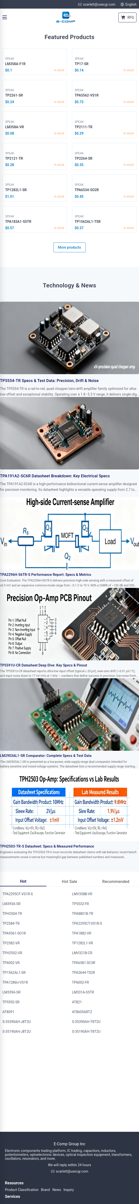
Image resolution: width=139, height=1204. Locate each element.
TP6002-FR (80, 982)
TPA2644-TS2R (83, 973)
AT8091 (8, 1012)
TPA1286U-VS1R (15, 982)
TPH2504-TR (12, 914)
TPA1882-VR (81, 933)
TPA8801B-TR (82, 914)
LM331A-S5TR (83, 992)
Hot (23, 881)
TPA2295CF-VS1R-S (17, 894)
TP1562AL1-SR (14, 973)
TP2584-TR (11, 923)
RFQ (127, 17)
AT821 (77, 1002)
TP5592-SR (10, 1002)
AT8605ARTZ (82, 1012)
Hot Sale (69, 881)
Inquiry (68, 1190)
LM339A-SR (11, 992)
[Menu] (4, 17)
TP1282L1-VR (82, 943)
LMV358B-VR (82, 894)
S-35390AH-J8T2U (16, 1022)
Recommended (115, 881)
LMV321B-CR (82, 953)
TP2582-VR (11, 943)
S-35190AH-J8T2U (16, 1032)
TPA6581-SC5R (83, 963)
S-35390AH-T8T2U (86, 1022)
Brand (45, 1190)
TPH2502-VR (12, 953)
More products (69, 247)
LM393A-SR (11, 904)
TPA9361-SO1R (14, 933)
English (128, 4)
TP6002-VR (11, 963)
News (56, 1190)
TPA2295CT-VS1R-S (87, 923)
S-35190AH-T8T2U (86, 1032)
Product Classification (22, 1190)
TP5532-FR (80, 904)
